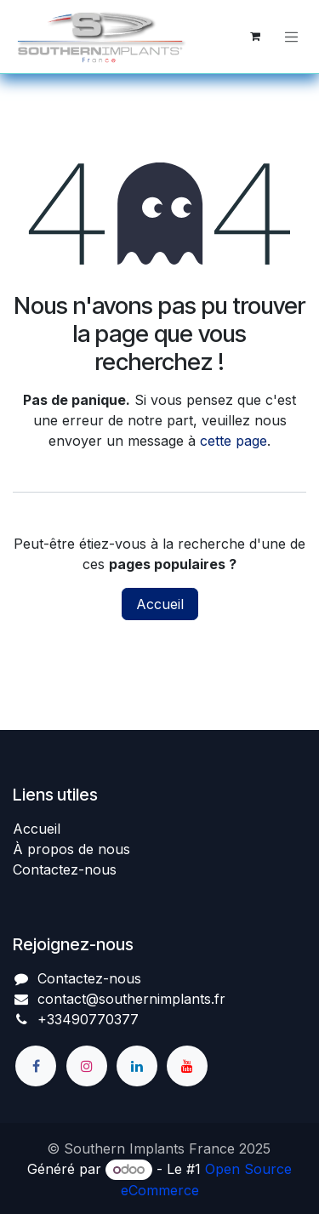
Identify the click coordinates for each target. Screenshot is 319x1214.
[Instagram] (86, 1066)
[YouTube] (187, 1066)
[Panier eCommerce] (255, 36)
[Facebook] (35, 1066)
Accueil (160, 604)
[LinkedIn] (137, 1066)
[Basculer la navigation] (291, 36)
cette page (233, 440)
